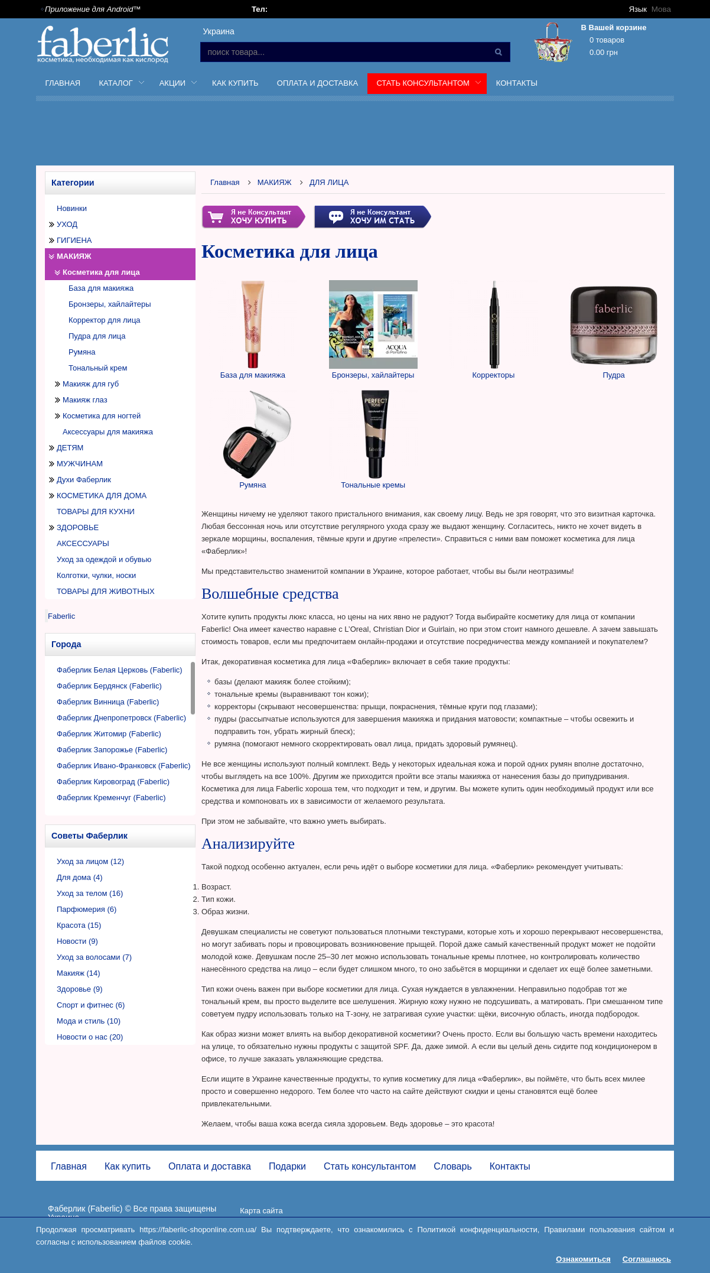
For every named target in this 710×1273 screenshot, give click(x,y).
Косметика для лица (101, 272)
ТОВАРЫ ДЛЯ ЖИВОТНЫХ (106, 591)
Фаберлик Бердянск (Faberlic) (109, 685)
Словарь (452, 1166)
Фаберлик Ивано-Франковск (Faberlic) (124, 765)
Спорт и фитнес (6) (91, 1005)
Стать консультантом (424, 85)
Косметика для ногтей (102, 415)
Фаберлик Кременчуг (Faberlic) (111, 797)
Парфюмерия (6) (86, 909)
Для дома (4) (80, 877)
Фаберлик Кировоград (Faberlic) (113, 781)
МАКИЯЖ (74, 256)
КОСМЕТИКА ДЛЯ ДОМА (101, 495)
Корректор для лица (105, 320)
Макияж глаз (85, 399)
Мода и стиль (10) (88, 1021)
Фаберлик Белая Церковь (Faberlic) (120, 669)
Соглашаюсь (647, 1259)
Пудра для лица (97, 336)
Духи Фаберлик (84, 479)
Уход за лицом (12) (90, 861)
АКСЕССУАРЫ (83, 543)
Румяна (82, 352)
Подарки (287, 1166)
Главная (63, 83)
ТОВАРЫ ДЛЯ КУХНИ (96, 511)
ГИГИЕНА (74, 240)
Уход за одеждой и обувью (104, 559)
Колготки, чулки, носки (96, 575)
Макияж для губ (91, 383)
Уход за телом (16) (90, 893)
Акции (173, 85)
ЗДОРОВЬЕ (78, 527)
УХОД (67, 224)
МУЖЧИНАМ (80, 463)
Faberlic (61, 616)
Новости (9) (77, 941)
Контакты (517, 83)
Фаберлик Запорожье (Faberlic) (112, 749)
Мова (661, 9)
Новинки (72, 208)
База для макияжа (101, 288)
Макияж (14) (78, 973)
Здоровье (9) (80, 989)
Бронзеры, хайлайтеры (110, 304)
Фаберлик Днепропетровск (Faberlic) (121, 717)
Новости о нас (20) (90, 1036)
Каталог (117, 85)
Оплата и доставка (317, 83)
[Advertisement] (355, 135)
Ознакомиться (583, 1259)
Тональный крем (98, 367)
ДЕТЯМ (70, 447)
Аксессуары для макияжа (108, 431)
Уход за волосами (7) (94, 957)
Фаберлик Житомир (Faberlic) (109, 733)
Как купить (235, 83)
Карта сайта (261, 1210)
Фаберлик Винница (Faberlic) (108, 701)
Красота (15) (79, 925)
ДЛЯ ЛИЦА (329, 182)
